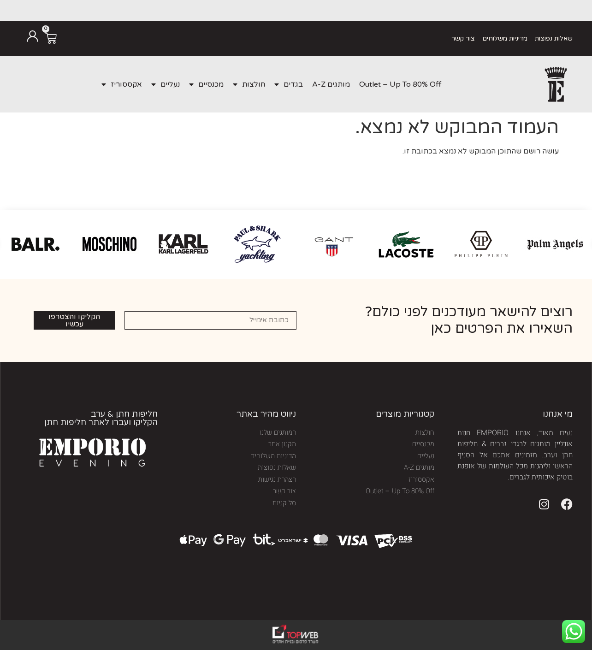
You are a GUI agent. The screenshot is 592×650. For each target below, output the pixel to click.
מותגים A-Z (331, 84)
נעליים (165, 84)
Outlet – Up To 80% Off (400, 84)
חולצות (249, 84)
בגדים (288, 84)
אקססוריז (121, 84)
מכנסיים (206, 84)
